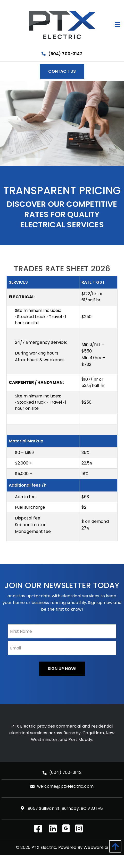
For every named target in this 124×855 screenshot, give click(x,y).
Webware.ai (96, 847)
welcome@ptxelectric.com (65, 786)
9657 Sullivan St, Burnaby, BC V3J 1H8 (62, 808)
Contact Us (62, 71)
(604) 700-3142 (62, 54)
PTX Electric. (44, 847)
